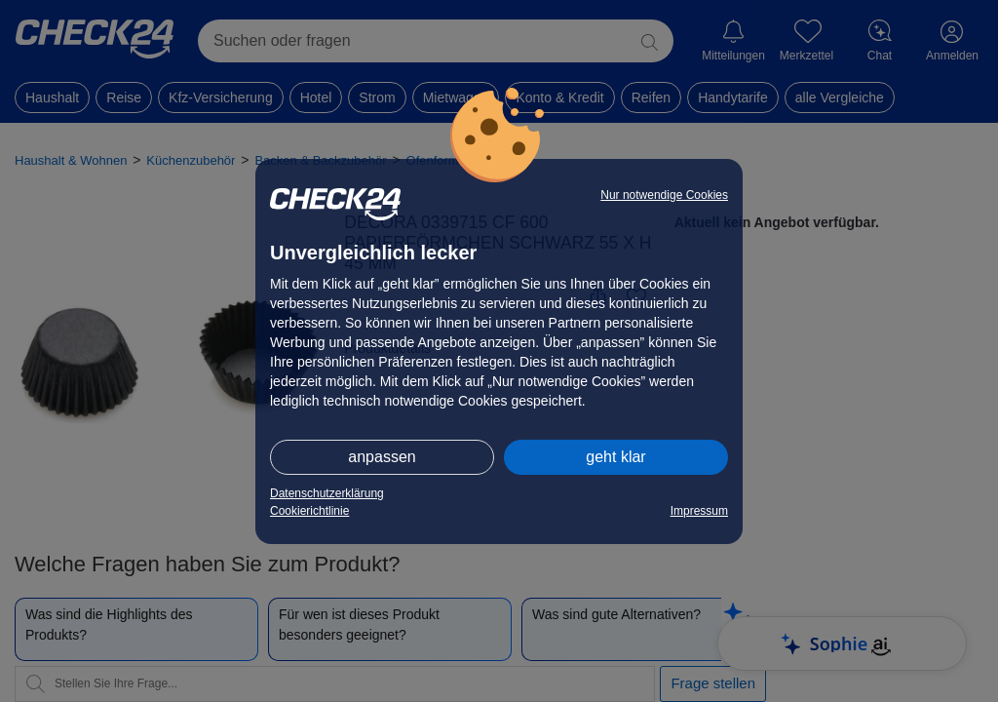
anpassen (381, 456)
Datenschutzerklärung (327, 493)
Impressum (699, 511)
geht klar (615, 456)
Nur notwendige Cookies (664, 195)
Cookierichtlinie (309, 511)
